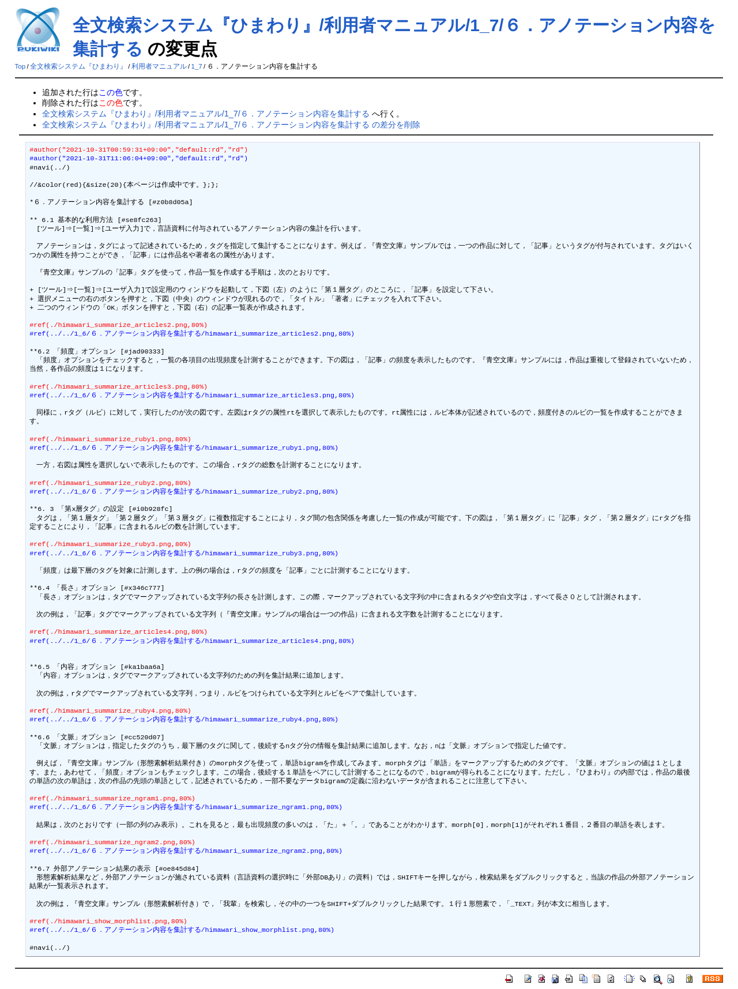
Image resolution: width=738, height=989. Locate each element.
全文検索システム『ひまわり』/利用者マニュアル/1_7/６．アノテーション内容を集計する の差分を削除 (231, 124)
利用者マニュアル (159, 66)
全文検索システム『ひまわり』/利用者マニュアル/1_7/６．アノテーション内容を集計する (206, 113)
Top (20, 66)
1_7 (196, 66)
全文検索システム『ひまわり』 (78, 66)
